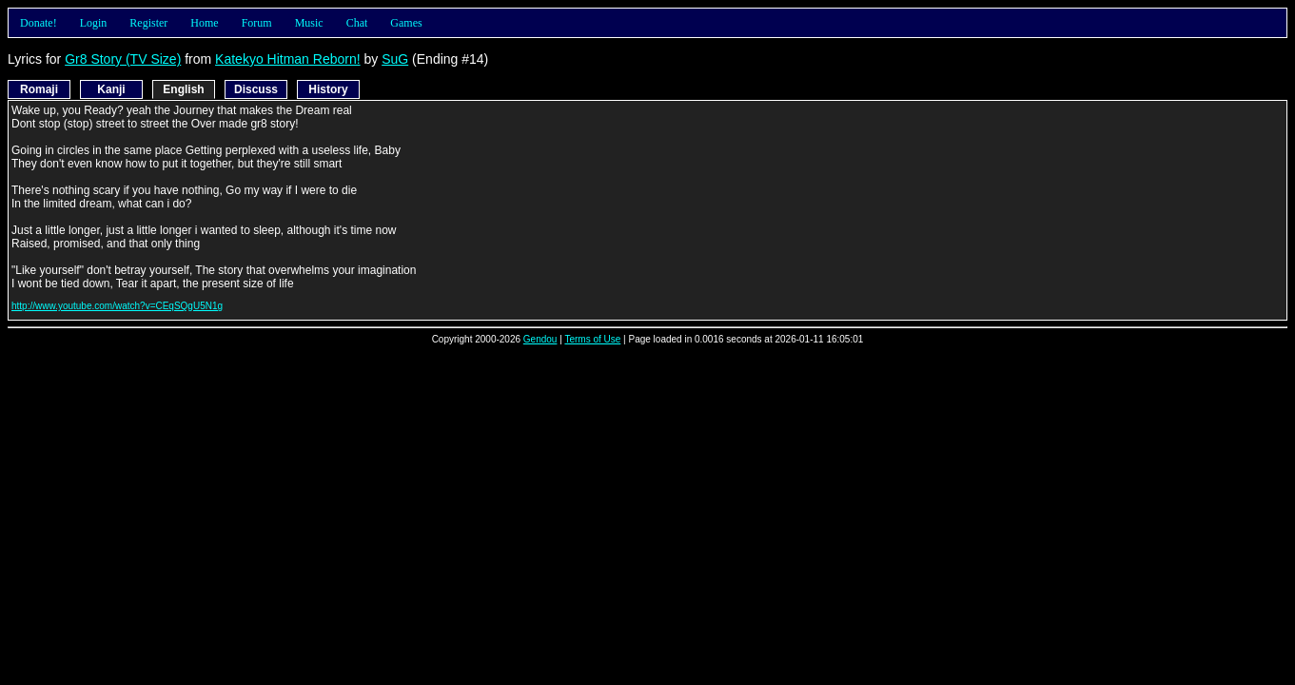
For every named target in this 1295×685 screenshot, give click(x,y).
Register (148, 22)
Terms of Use (592, 339)
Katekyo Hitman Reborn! (288, 59)
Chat (357, 22)
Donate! (38, 22)
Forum (257, 22)
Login (94, 22)
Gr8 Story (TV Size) (123, 59)
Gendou (540, 339)
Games (406, 22)
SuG (395, 59)
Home (204, 22)
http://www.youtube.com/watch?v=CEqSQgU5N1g (117, 306)
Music (309, 22)
